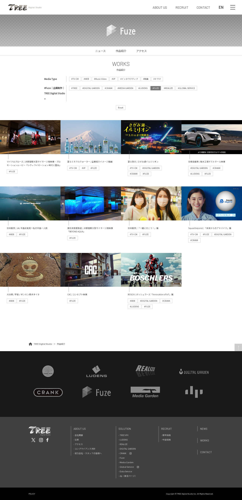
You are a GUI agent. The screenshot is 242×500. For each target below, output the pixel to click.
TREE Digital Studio (43, 343)
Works (204, 440)
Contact (206, 452)
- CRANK (122, 453)
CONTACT (203, 7)
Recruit (166, 428)
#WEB (86, 78)
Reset (120, 107)
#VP (113, 78)
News (203, 428)
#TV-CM (75, 78)
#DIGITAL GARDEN (91, 88)
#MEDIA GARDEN (125, 88)
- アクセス (78, 444)
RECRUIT (181, 7)
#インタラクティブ (129, 78)
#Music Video (100, 78)
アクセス (141, 51)
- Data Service (125, 471)
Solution (125, 428)
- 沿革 (76, 439)
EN (221, 7)
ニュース (100, 51)
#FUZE (156, 88)
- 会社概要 (78, 435)
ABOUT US (160, 7)
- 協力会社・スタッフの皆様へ (88, 453)
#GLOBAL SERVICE (186, 88)
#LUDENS (142, 88)
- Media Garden (126, 462)
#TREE (74, 88)
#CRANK (108, 88)
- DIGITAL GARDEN (127, 448)
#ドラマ (157, 78)
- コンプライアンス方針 (84, 448)
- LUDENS (123, 439)
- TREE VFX (123, 435)
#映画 (145, 78)
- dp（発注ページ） (128, 475)
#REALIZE (168, 88)
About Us (80, 428)
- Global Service (126, 466)
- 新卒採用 (166, 435)
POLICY (32, 494)
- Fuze (121, 457)
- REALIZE (123, 444)
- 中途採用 (166, 439)
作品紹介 (121, 51)
